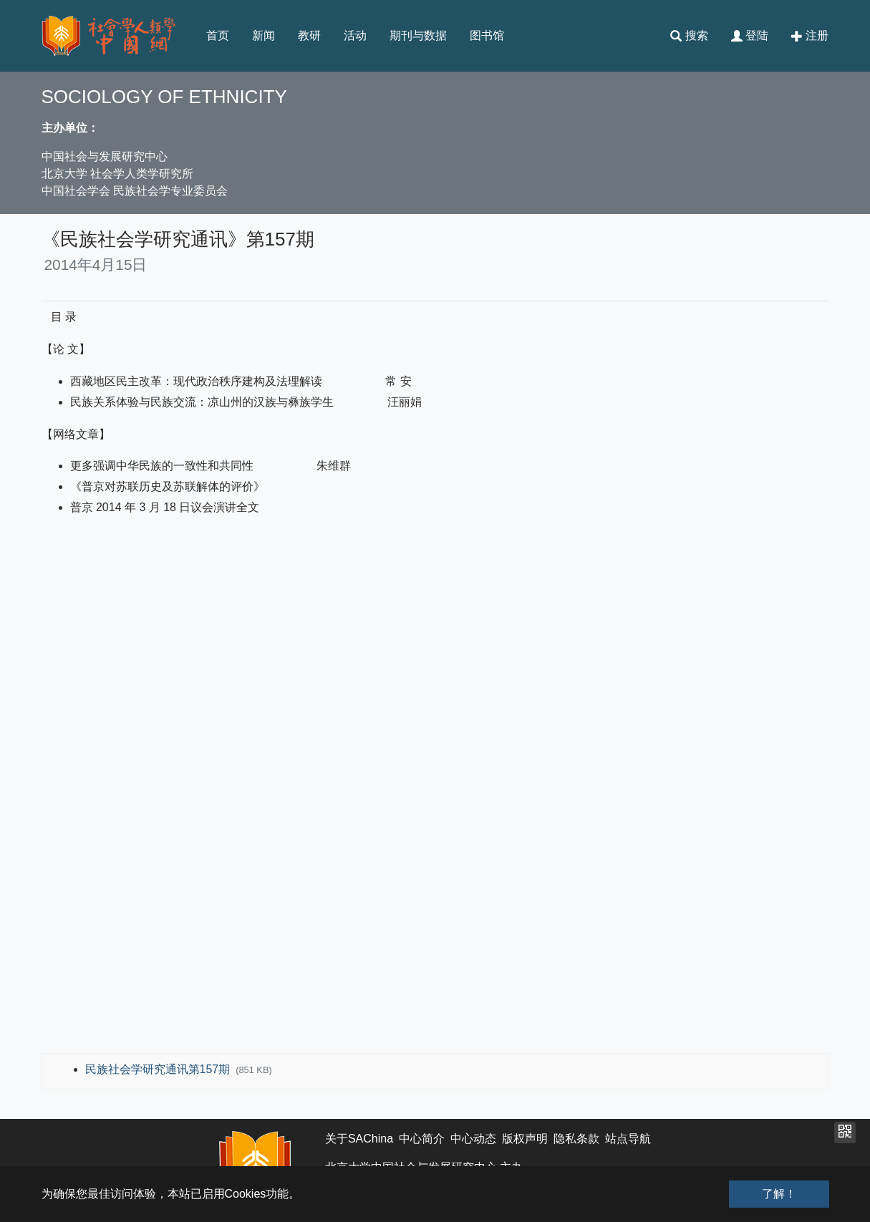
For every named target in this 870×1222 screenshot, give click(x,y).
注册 (809, 35)
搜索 (688, 35)
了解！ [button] (779, 1194)
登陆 (749, 35)
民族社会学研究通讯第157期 (159, 1069)
